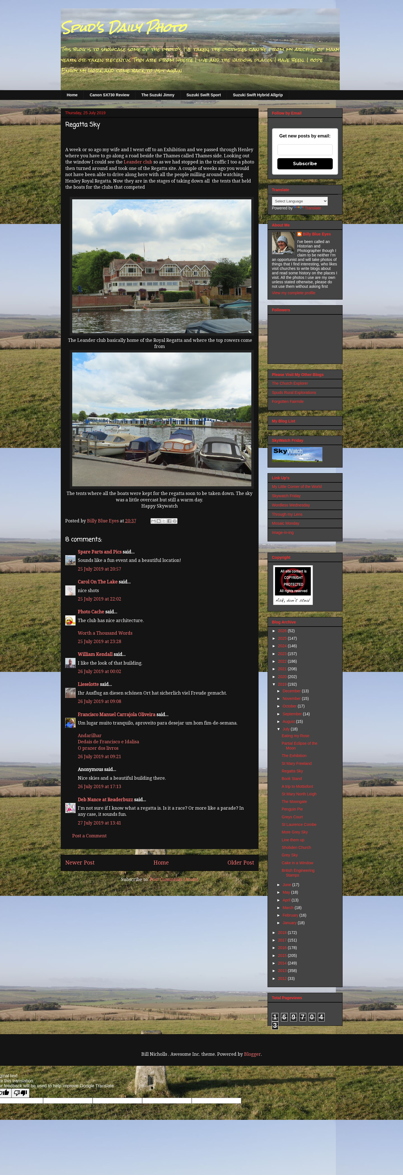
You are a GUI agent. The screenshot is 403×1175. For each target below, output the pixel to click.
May (287, 892)
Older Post (241, 862)
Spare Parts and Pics (99, 552)
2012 (283, 978)
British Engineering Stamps (298, 872)
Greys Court (292, 817)
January (290, 923)
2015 (283, 955)
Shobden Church (296, 847)
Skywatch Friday (286, 496)
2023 (283, 653)
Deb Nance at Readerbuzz (105, 799)
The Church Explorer (290, 383)
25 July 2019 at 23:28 (99, 641)
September (293, 714)
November (292, 698)
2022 (283, 661)
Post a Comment (89, 835)
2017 (283, 940)
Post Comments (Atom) (174, 879)
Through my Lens (287, 514)
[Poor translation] (20, 1093)
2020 (283, 676)
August (289, 721)
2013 (283, 970)
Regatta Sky (292, 771)
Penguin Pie (292, 809)
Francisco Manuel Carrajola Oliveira (116, 714)
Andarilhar (90, 735)
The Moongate (294, 801)
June (287, 884)
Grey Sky (290, 855)
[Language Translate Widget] (300, 201)
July (287, 729)
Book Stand (292, 778)
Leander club (138, 162)
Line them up (293, 840)
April (287, 900)
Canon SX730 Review (109, 95)
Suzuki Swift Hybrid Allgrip (258, 95)
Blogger (252, 1054)
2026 (283, 631)
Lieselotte (88, 684)
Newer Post (80, 862)
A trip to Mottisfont (297, 786)
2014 (283, 963)
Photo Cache (91, 612)
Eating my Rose (295, 736)
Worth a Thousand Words (105, 633)
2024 (283, 646)
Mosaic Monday (285, 523)
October (290, 706)
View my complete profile (293, 293)
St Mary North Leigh (299, 794)
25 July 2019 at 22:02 (99, 599)
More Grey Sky (295, 832)
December (292, 691)
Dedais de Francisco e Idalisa (108, 741)
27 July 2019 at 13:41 (99, 823)
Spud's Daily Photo (123, 28)
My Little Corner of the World (297, 486)
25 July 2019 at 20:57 (99, 569)
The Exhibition (294, 755)
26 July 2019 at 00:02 (99, 671)
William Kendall (95, 654)
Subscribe (305, 163)
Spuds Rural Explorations (294, 392)
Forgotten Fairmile (288, 401)
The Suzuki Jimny (157, 95)
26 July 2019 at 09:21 (99, 756)
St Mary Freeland (296, 763)
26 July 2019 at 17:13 (99, 786)
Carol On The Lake (98, 582)
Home (72, 95)
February (291, 915)
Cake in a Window (297, 863)
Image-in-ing (283, 532)
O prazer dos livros (98, 748)
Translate (307, 208)
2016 (283, 947)
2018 (283, 932)
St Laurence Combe (299, 824)
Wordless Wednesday (291, 505)
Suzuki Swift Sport (203, 95)
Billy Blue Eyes (317, 234)
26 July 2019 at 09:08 (99, 701)
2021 (283, 669)
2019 (283, 684)
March (289, 907)
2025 (283, 638)
